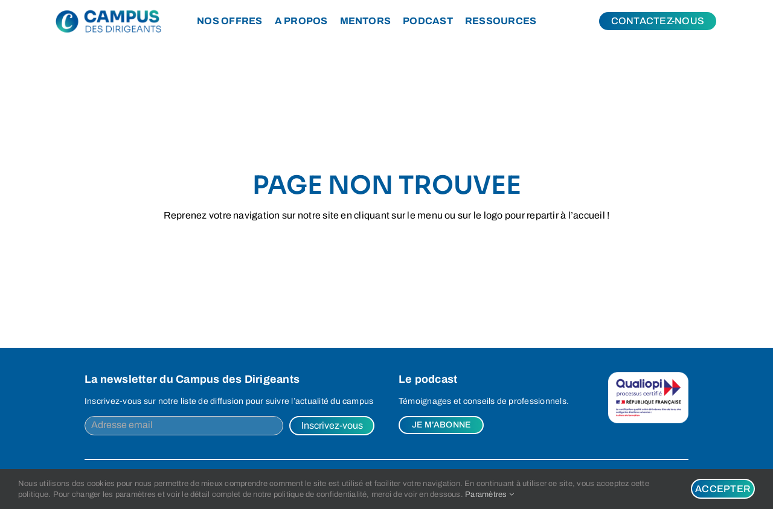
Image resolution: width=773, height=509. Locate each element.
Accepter (723, 489)
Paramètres (489, 494)
